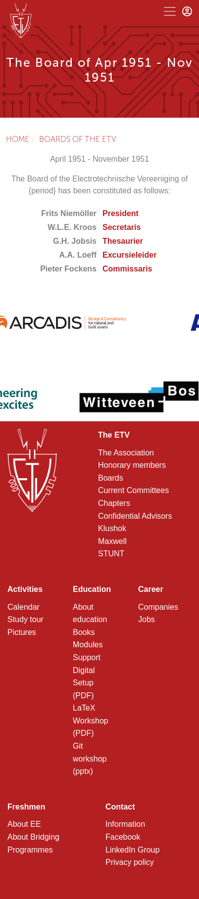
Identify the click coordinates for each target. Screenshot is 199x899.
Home (17, 139)
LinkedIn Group (132, 850)
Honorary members (132, 465)
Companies (158, 607)
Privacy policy (129, 862)
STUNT (111, 553)
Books (84, 632)
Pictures (21, 632)
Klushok (112, 528)
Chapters (114, 503)
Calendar (23, 607)
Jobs (146, 619)
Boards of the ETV (77, 139)
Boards (110, 478)
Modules (87, 644)
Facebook (122, 837)
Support (86, 657)
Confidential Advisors (135, 516)
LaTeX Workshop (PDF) (90, 720)
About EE (24, 824)
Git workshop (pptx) (89, 758)
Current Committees (133, 490)
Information (125, 824)
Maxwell (112, 541)
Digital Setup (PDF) (84, 683)
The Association (126, 453)
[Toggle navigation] (169, 11)
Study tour (25, 619)
